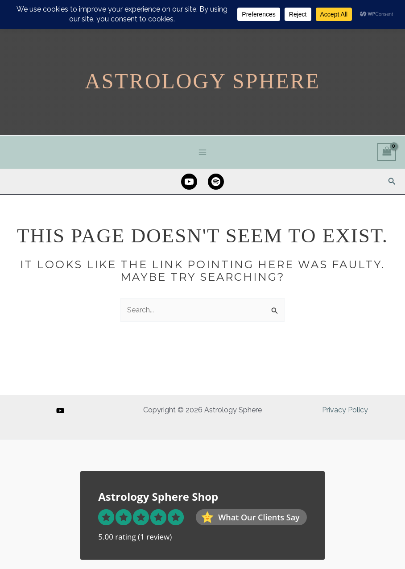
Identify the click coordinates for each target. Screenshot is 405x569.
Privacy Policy (345, 410)
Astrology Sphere (202, 81)
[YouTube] (60, 411)
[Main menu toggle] (202, 151)
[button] (392, 181)
